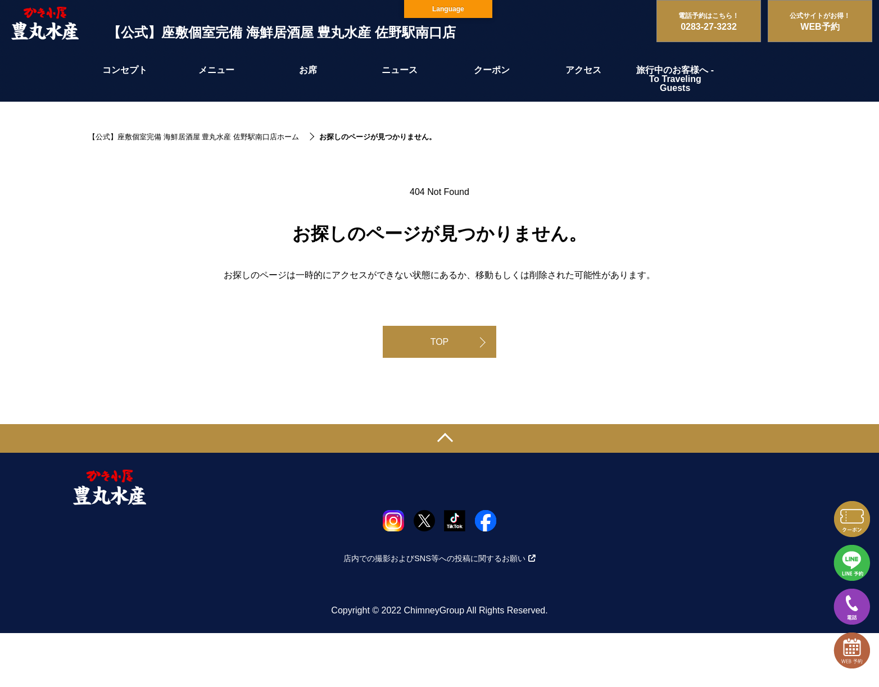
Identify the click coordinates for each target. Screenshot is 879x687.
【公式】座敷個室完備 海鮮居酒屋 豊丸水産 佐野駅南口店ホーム (193, 137)
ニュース (400, 70)
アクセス (583, 70)
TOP (440, 342)
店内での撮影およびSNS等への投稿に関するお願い (439, 558)
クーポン (492, 70)
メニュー (216, 70)
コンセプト (124, 70)
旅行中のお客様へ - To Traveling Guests (675, 79)
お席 (308, 70)
